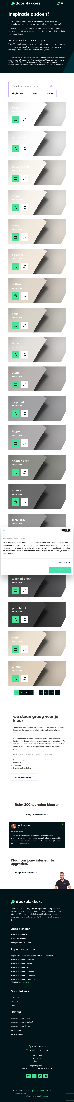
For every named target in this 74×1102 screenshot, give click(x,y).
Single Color (17, 93)
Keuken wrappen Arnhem (21, 964)
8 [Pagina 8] (41, 693)
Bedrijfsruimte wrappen (21, 943)
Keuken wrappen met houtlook (23, 1022)
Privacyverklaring (18, 1093)
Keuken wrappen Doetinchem (23, 976)
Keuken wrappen (19, 935)
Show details (61, 562)
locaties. (25, 982)
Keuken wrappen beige (20, 1026)
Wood (35, 93)
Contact (14, 1005)
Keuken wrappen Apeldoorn (22, 959)
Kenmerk (44, 1096)
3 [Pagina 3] (26, 693)
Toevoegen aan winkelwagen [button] (15, 119)
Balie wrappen (17, 1034)
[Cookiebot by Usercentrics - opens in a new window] (61, 530)
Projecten (15, 997)
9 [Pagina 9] (46, 693)
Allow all (60, 570)
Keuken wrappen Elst (19, 968)
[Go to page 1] (35, 849)
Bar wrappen (16, 1030)
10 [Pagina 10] (51, 693)
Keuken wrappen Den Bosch (22, 972)
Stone (50, 93)
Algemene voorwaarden (40, 1090)
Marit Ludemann (25, 825)
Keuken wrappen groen (20, 1018)
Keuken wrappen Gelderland (23, 980)
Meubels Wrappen (18, 939)
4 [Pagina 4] (31, 693)
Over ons (14, 1001)
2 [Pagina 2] (21, 693)
